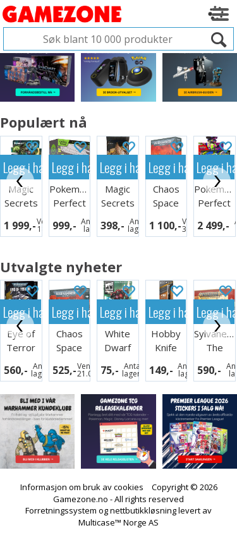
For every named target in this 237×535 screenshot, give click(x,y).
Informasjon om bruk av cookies (81, 487)
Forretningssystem (61, 510)
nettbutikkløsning (143, 510)
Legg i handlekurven (71, 167)
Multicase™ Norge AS (118, 522)
